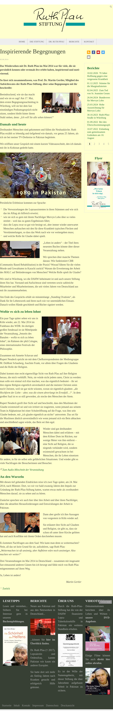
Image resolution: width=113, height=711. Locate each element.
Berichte (74, 42)
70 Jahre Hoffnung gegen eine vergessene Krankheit (97, 76)
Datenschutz (52, 705)
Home (22, 42)
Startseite (6, 705)
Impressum (38, 705)
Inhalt (17, 705)
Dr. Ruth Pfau (56, 42)
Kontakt (89, 42)
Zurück (6, 588)
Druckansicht (67, 705)
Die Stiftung (37, 42)
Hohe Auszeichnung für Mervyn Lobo (95, 107)
